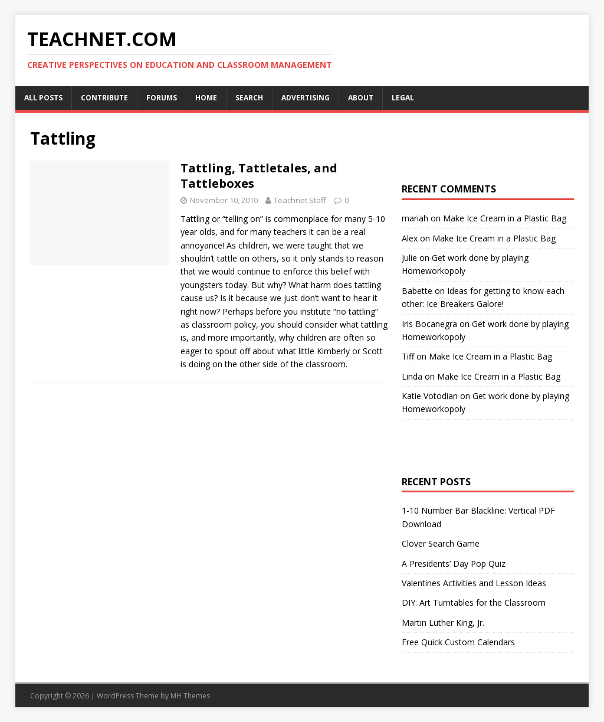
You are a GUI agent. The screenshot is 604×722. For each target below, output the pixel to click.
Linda (412, 376)
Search (249, 98)
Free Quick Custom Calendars (458, 642)
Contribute (104, 98)
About (360, 98)
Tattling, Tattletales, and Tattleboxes (258, 175)
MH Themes (190, 696)
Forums (161, 98)
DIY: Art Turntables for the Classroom (474, 602)
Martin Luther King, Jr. (443, 622)
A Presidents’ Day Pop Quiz (453, 563)
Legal (403, 98)
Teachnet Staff (300, 200)
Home (206, 98)
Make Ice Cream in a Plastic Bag (504, 218)
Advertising (305, 98)
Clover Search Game (441, 543)
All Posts (43, 98)
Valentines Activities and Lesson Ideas (474, 583)
